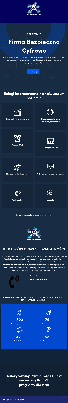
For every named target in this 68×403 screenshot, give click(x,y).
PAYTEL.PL (31, 300)
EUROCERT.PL (60, 297)
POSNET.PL (25, 297)
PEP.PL (23, 300)
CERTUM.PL (16, 297)
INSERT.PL (7, 297)
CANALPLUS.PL (42, 300)
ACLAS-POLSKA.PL (46, 297)
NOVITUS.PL (34, 297)
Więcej (33, 71)
